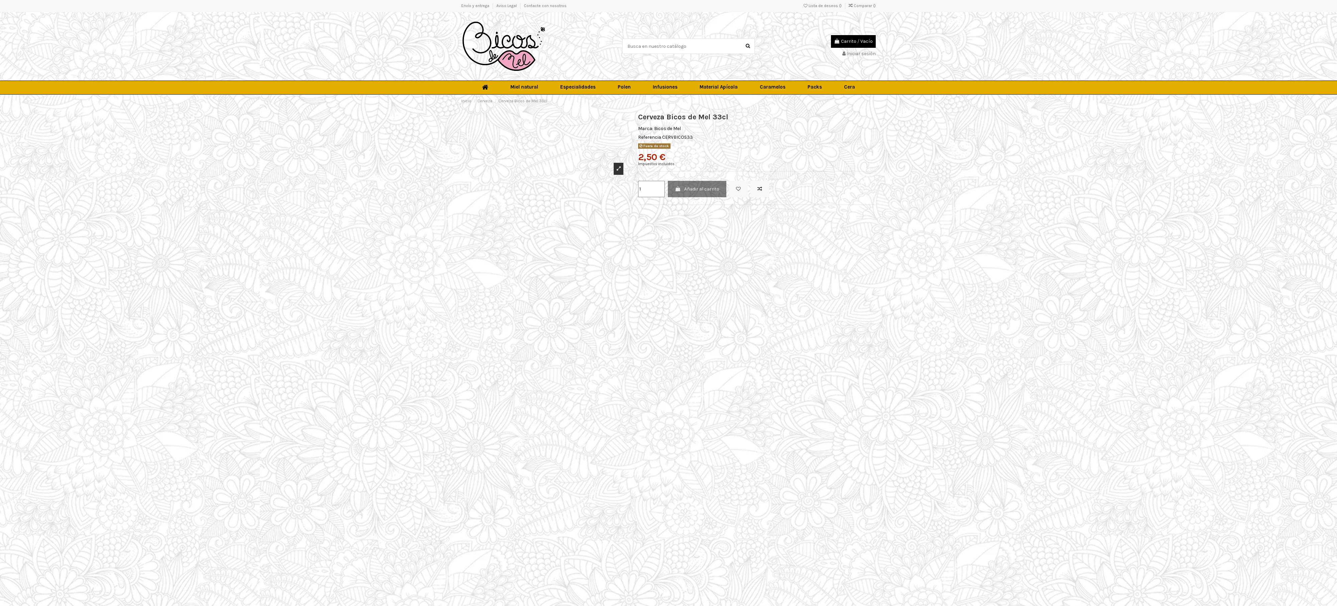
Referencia (649, 137)
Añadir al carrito (697, 189)
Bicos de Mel (667, 128)
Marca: (645, 128)
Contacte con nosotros (545, 5)
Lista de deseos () (823, 5)
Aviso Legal (507, 5)
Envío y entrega (475, 5)
